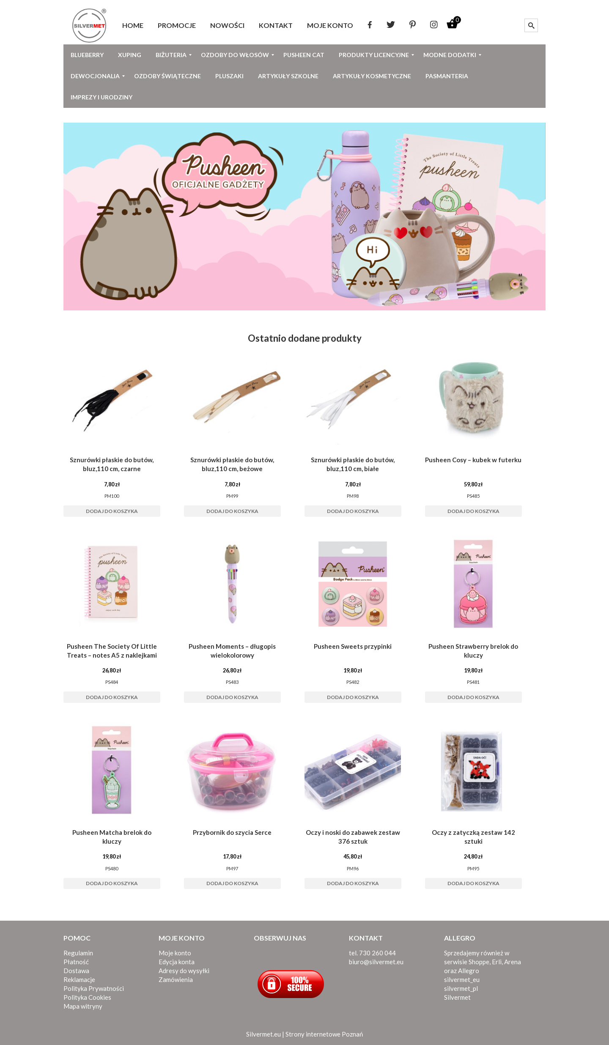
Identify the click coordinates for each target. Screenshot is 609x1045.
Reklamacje (79, 979)
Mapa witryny (82, 1006)
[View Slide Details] (304, 216)
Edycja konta (177, 961)
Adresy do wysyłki (184, 970)
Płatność (76, 961)
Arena (512, 961)
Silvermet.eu (263, 1034)
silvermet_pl (461, 988)
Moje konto (175, 953)
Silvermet (457, 997)
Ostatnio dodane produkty (305, 338)
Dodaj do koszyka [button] (112, 511)
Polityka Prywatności (93, 988)
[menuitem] (133, 25)
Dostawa (76, 970)
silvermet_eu (462, 979)
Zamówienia (176, 979)
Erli (497, 961)
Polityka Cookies (87, 997)
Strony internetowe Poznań (324, 1034)
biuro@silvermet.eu (376, 961)
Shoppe (479, 961)
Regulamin (78, 953)
